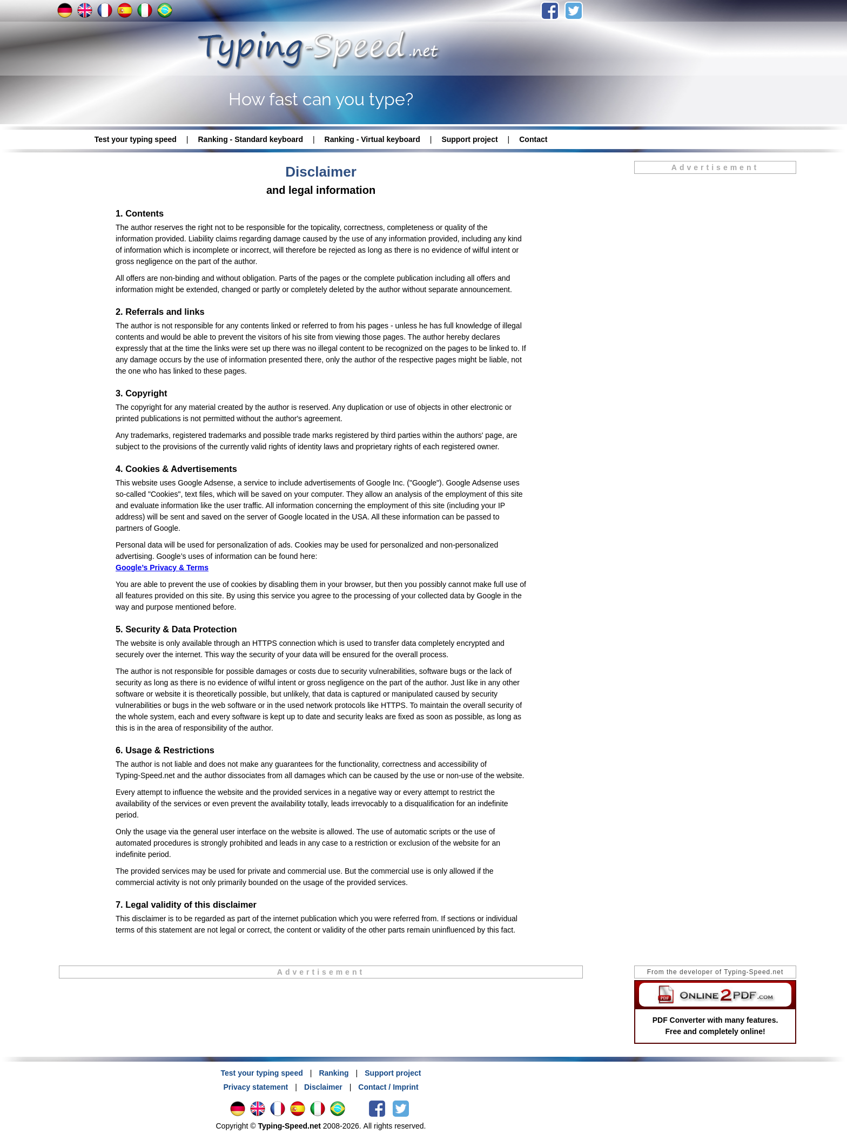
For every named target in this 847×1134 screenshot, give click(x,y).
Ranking (333, 1073)
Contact (533, 139)
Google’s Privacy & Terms (162, 567)
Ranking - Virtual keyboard (372, 139)
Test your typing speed (136, 139)
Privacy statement (255, 1087)
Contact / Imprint (388, 1087)
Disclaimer (323, 1087)
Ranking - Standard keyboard (250, 139)
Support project (469, 139)
